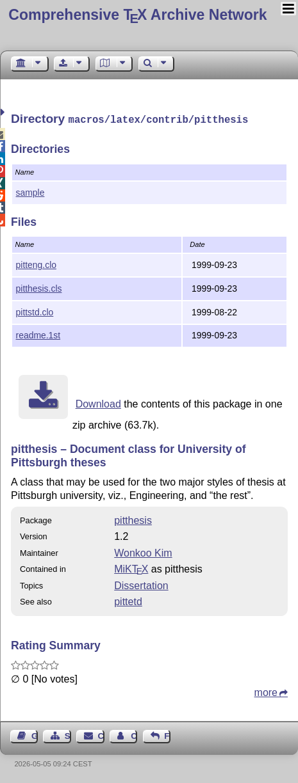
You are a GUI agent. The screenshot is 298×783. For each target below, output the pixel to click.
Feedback (167, 734)
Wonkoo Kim (143, 551)
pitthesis (133, 519)
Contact (101, 734)
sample (30, 191)
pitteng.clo (36, 263)
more (265, 691)
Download (98, 402)
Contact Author (134, 734)
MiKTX (131, 567)
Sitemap (68, 734)
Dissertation (141, 584)
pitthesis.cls (39, 287)
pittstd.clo (35, 311)
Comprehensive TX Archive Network (137, 14)
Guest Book (34, 734)
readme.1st (38, 334)
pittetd (128, 600)
